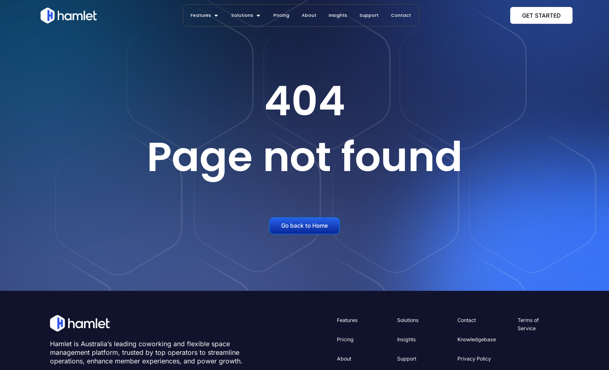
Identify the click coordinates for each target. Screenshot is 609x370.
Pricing (345, 339)
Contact (466, 320)
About (343, 358)
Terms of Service (528, 324)
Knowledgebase (475, 339)
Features (347, 320)
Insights (406, 339)
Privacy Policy (474, 358)
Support (406, 358)
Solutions (407, 320)
